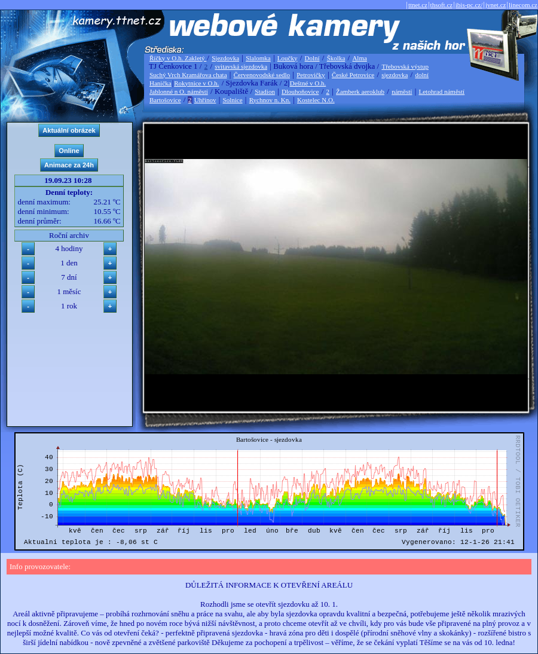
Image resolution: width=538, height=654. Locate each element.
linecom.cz (523, 4)
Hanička (160, 83)
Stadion (265, 91)
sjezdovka (394, 74)
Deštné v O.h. (308, 83)
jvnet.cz (495, 4)
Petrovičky (310, 74)
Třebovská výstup (405, 66)
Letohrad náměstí (442, 91)
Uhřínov (205, 99)
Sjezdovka (225, 58)
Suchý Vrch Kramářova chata (188, 74)
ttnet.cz (417, 4)
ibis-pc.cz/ (469, 4)
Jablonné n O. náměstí (178, 91)
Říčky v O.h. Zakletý (177, 58)
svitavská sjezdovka (241, 66)
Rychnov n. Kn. (270, 99)
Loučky (287, 58)
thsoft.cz (441, 4)
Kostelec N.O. (316, 99)
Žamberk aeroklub (360, 91)
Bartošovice (165, 99)
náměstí (402, 91)
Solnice (233, 99)
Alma (359, 58)
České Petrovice (353, 74)
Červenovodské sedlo (262, 74)
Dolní (312, 58)
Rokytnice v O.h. (196, 83)
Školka (336, 58)
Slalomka (258, 58)
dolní (422, 74)
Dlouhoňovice (300, 91)
